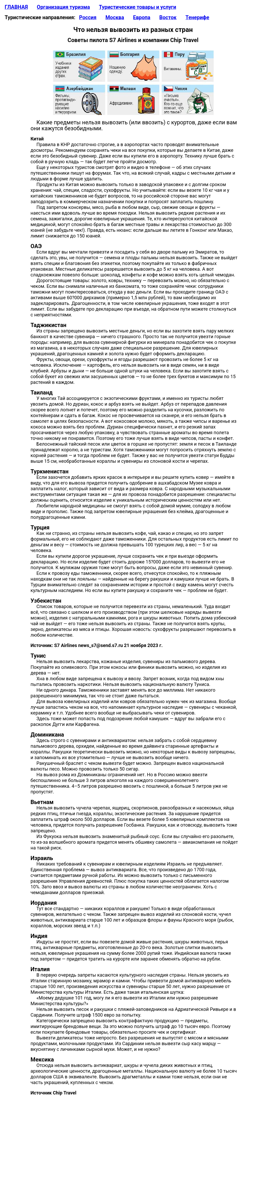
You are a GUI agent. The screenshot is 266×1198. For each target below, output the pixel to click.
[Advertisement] (133, 1148)
